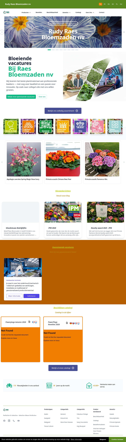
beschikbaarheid (52, 12)
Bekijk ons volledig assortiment (63, 110)
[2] (53, 49)
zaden (46, 414)
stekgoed (47, 422)
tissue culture (48, 426)
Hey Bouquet (81, 426)
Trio (78, 418)
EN (109, 4)
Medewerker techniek (13, 280)
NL (100, 4)
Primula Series (114, 426)
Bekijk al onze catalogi (63, 368)
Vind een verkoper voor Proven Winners (99, 431)
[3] (57, 49)
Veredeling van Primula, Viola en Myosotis (63, 23)
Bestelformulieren (99, 424)
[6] (68, 49)
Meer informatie (14, 296)
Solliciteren (31, 296)
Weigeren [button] (103, 439)
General (63, 414)
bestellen (39, 12)
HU (121, 4)
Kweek (112, 414)
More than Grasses (66, 422)
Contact (101, 12)
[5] (65, 49)
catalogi (78, 12)
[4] (61, 49)
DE (113, 4)
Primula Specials (115, 422)
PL (117, 4)
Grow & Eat (64, 418)
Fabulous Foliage (82, 414)
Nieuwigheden (114, 418)
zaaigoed (47, 418)
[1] (49, 49)
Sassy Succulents (82, 422)
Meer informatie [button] (76, 439)
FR (104, 4)
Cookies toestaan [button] (117, 439)
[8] (76, 49)
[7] (72, 49)
